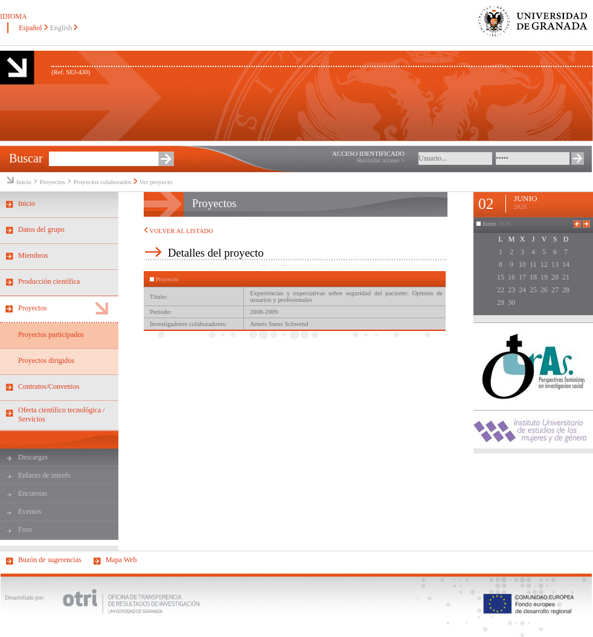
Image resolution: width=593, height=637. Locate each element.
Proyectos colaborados (103, 182)
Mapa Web (121, 559)
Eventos (30, 511)
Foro (25, 529)
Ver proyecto (156, 182)
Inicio (23, 182)
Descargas (33, 457)
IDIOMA (13, 16)
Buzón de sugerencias (50, 559)
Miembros (33, 255)
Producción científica (49, 281)
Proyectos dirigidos (46, 360)
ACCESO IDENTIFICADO (368, 153)
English (61, 28)
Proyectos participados (51, 334)
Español (30, 28)
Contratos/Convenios (48, 386)
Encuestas (32, 493)
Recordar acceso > (381, 160)
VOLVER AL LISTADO (178, 231)
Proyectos (53, 182)
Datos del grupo (41, 229)
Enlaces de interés (44, 475)
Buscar (26, 158)
